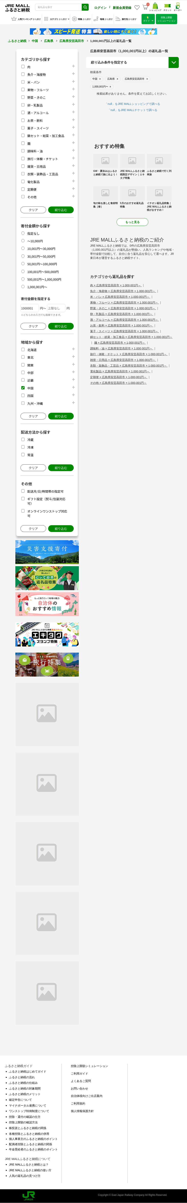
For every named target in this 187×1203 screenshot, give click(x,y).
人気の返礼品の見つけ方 (25, 1175)
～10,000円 (35, 241)
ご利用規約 (78, 1103)
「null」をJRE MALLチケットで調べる (132, 110)
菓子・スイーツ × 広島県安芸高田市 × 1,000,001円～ (124, 331)
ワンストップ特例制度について (29, 1111)
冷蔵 (30, 440)
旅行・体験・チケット (42, 159)
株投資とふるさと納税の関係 (27, 1128)
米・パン (33, 82)
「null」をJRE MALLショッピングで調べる (132, 103)
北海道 (31, 350)
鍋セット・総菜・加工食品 (45, 136)
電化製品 (33, 182)
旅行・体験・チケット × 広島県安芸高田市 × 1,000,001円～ (129, 354)
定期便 (31, 189)
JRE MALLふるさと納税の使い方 (30, 1170)
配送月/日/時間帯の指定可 (45, 491)
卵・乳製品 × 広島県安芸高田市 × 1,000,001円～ (121, 314)
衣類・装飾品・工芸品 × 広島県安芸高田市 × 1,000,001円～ (129, 365)
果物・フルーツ (38, 90)
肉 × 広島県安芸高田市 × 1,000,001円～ (116, 285)
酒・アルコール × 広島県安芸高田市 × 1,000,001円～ (124, 319)
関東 (30, 365)
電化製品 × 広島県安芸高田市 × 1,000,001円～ (120, 371)
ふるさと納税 (17, 41)
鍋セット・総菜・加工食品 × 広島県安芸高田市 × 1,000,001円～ (131, 337)
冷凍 (30, 447)
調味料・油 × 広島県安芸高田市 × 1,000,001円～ (121, 348)
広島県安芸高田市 (71, 41)
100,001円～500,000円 (43, 272)
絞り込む (61, 210)
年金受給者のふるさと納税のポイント (33, 1149)
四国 (30, 395)
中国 (35, 41)
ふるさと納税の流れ (22, 1077)
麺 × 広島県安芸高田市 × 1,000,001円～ (120, 342)
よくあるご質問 (81, 1081)
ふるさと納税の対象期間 (25, 1088)
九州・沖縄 (35, 403)
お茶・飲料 (35, 120)
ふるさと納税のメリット (25, 1094)
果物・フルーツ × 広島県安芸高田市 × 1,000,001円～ (124, 302)
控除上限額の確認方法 (23, 1122)
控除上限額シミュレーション (89, 1066)
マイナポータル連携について (27, 1105)
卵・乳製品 (35, 105)
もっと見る (132, 222)
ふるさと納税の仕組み (23, 1082)
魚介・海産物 (36, 74)
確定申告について (20, 1099)
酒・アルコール (38, 113)
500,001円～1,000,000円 (44, 279)
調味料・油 (35, 151)
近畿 (30, 380)
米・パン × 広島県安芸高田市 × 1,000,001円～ (120, 296)
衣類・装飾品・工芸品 (42, 174)
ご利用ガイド (79, 1073)
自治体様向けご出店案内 (86, 1096)
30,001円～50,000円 (41, 256)
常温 (30, 455)
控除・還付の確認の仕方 (25, 1116)
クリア (33, 210)
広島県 (48, 41)
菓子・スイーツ (38, 128)
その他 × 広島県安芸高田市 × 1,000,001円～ (118, 382)
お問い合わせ (79, 1088)
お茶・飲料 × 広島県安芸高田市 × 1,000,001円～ (121, 325)
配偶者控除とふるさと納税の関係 (30, 1144)
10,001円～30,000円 (41, 248)
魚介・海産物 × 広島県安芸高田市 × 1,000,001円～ (123, 291)
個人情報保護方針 (82, 1111)
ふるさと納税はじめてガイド (27, 1071)
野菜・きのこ (36, 97)
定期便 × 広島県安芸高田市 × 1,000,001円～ (118, 377)
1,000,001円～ (37, 287)
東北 (30, 357)
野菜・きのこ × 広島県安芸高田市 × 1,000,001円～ (123, 308)
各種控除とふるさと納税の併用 (29, 1133)
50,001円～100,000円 (42, 264)
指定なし (33, 233)
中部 (30, 373)
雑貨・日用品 (36, 166)
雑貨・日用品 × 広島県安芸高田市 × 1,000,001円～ (123, 360)
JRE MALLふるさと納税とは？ (29, 1164)
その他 (31, 197)
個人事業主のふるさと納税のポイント (33, 1139)
